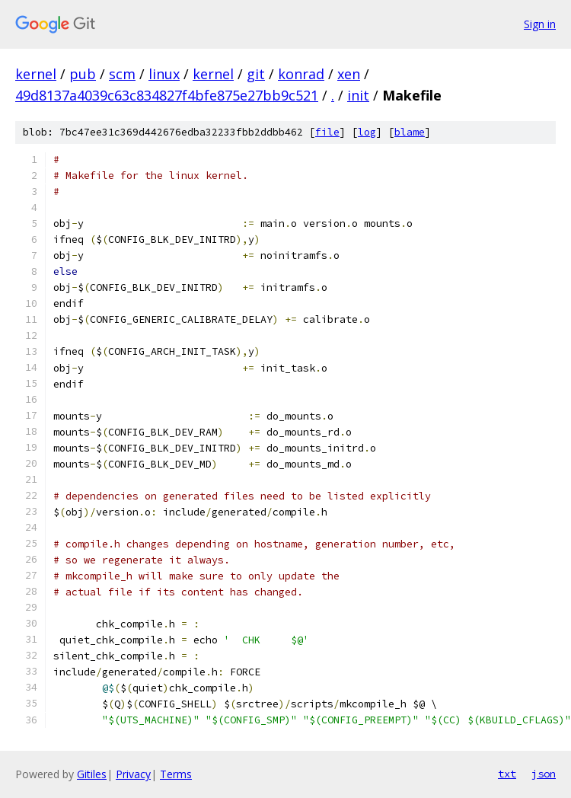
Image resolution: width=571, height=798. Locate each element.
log (367, 132)
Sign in (540, 24)
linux (164, 74)
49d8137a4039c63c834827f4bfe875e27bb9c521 (166, 95)
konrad (301, 74)
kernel (35, 74)
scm (122, 74)
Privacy (133, 774)
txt (507, 773)
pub (82, 74)
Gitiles (92, 774)
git (256, 74)
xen (348, 74)
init (358, 95)
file (327, 132)
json (543, 773)
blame (409, 132)
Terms (176, 774)
